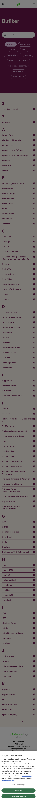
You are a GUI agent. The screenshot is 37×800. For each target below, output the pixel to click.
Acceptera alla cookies (18, 796)
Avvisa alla (18, 790)
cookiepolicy (26, 776)
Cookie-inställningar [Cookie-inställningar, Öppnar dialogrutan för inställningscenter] (18, 785)
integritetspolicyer (8, 781)
